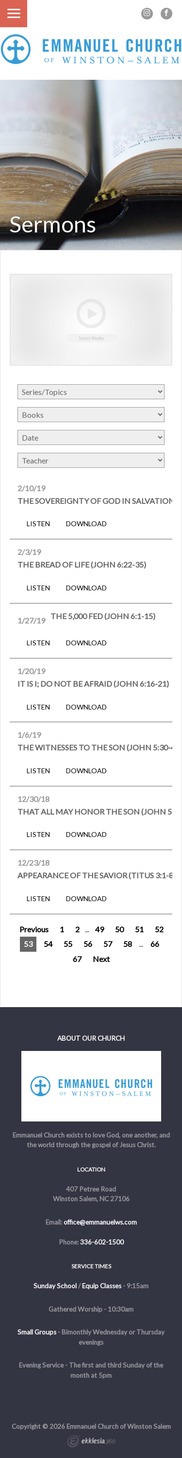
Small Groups (36, 1332)
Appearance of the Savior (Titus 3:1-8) (96, 875)
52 (159, 929)
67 (77, 958)
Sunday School (55, 1286)
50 (119, 929)
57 (107, 943)
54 (48, 943)
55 (68, 943)
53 (28, 943)
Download (86, 524)
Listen (38, 524)
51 (139, 929)
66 (154, 943)
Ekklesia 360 (91, 1442)
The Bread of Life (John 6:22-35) (81, 564)
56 (87, 943)
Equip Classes (101, 1286)
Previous (34, 929)
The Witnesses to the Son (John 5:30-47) (99, 747)
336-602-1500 (102, 1242)
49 (99, 929)
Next (101, 958)
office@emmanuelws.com (100, 1222)
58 (127, 943)
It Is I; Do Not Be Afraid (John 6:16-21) (93, 683)
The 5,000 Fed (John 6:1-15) (102, 616)
